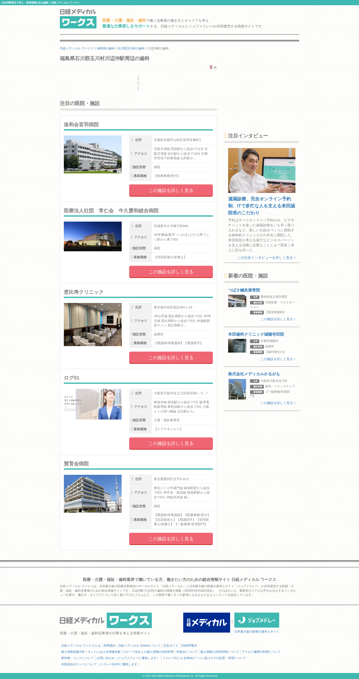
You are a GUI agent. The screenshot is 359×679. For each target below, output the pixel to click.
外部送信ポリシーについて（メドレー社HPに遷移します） (100, 664)
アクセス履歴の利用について (261, 652)
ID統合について (187, 652)
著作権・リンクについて (77, 658)
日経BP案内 (189, 645)
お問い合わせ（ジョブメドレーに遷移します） (128, 658)
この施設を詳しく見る (171, 190)
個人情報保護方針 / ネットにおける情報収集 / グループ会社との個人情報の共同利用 (117, 652)
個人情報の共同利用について (219, 652)
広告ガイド (170, 645)
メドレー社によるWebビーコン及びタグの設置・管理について (204, 658)
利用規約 (109, 645)
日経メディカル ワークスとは (81, 645)
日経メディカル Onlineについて (139, 645)
